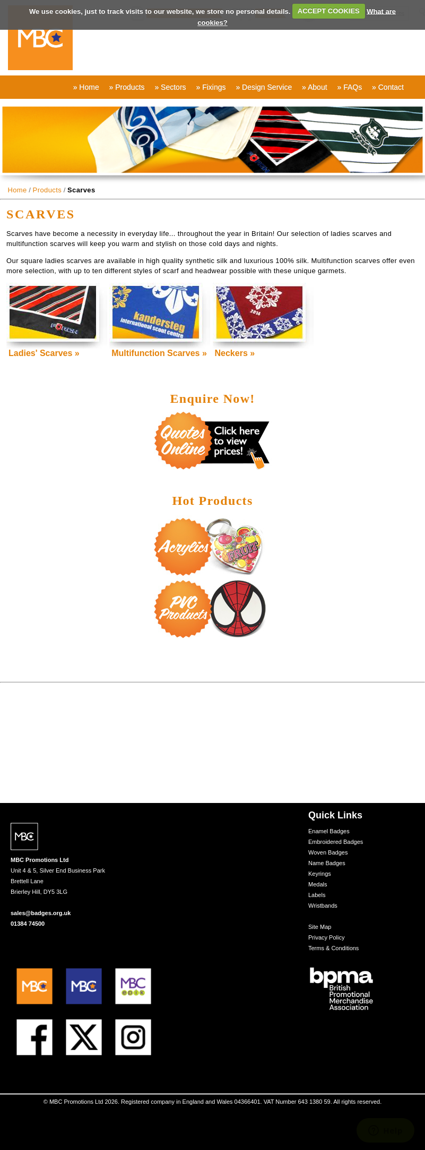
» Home (86, 87)
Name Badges (326, 863)
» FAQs (349, 87)
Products (47, 190)
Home (17, 190)
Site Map (319, 927)
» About (314, 87)
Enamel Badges (329, 831)
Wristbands (322, 905)
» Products (127, 87)
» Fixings (210, 87)
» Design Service (264, 87)
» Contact (388, 87)
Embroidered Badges (335, 842)
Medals (317, 884)
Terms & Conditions (333, 948)
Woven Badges (328, 852)
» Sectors (170, 87)
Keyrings (319, 873)
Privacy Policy (326, 937)
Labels (316, 895)
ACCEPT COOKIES (329, 11)
